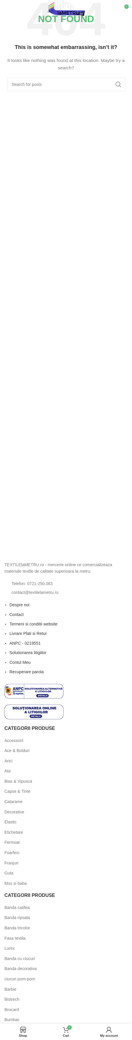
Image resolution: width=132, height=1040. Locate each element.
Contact (16, 614)
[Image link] (36, 550)
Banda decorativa (20, 968)
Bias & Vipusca (18, 781)
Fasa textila (15, 938)
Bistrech (11, 999)
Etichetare (13, 832)
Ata (7, 771)
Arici (8, 761)
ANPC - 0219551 (25, 643)
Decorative (14, 812)
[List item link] (66, 583)
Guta (8, 873)
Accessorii (13, 740)
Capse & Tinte (17, 791)
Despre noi (19, 604)
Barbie (10, 989)
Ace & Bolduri (17, 750)
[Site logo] (66, 8)
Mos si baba (15, 883)
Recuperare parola (26, 671)
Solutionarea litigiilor (27, 652)
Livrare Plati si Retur (28, 633)
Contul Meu (20, 662)
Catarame (13, 801)
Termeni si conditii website (33, 624)
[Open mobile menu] (14, 9)
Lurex (9, 948)
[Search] (66, 84)
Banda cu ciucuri (19, 958)
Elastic (10, 822)
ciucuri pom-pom (19, 979)
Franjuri (11, 863)
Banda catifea (17, 907)
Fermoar (12, 842)
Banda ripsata (17, 917)
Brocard (11, 1009)
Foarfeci (11, 852)
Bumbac (11, 1019)
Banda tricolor (17, 928)
